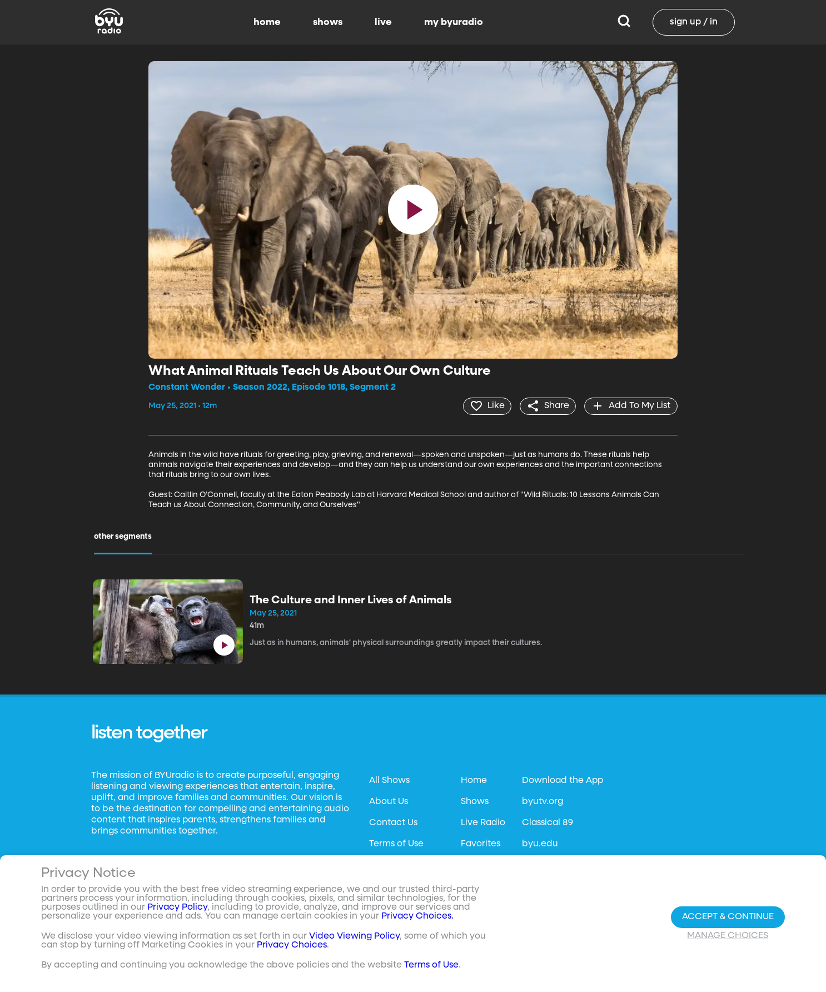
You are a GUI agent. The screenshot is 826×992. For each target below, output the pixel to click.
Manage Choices (727, 935)
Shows (475, 801)
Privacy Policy (177, 907)
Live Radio (483, 822)
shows (327, 22)
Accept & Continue (728, 916)
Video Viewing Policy (354, 936)
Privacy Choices (292, 945)
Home (474, 780)
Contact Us (393, 822)
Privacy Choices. (417, 916)
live (383, 22)
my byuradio (453, 22)
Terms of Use (396, 843)
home (267, 22)
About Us (388, 801)
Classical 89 (547, 822)
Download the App (562, 780)
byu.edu (540, 843)
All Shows (389, 780)
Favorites (480, 843)
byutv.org (542, 801)
